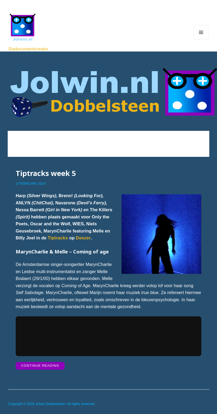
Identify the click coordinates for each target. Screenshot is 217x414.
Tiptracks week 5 (46, 172)
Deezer (83, 237)
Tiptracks (58, 237)
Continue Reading (43, 366)
